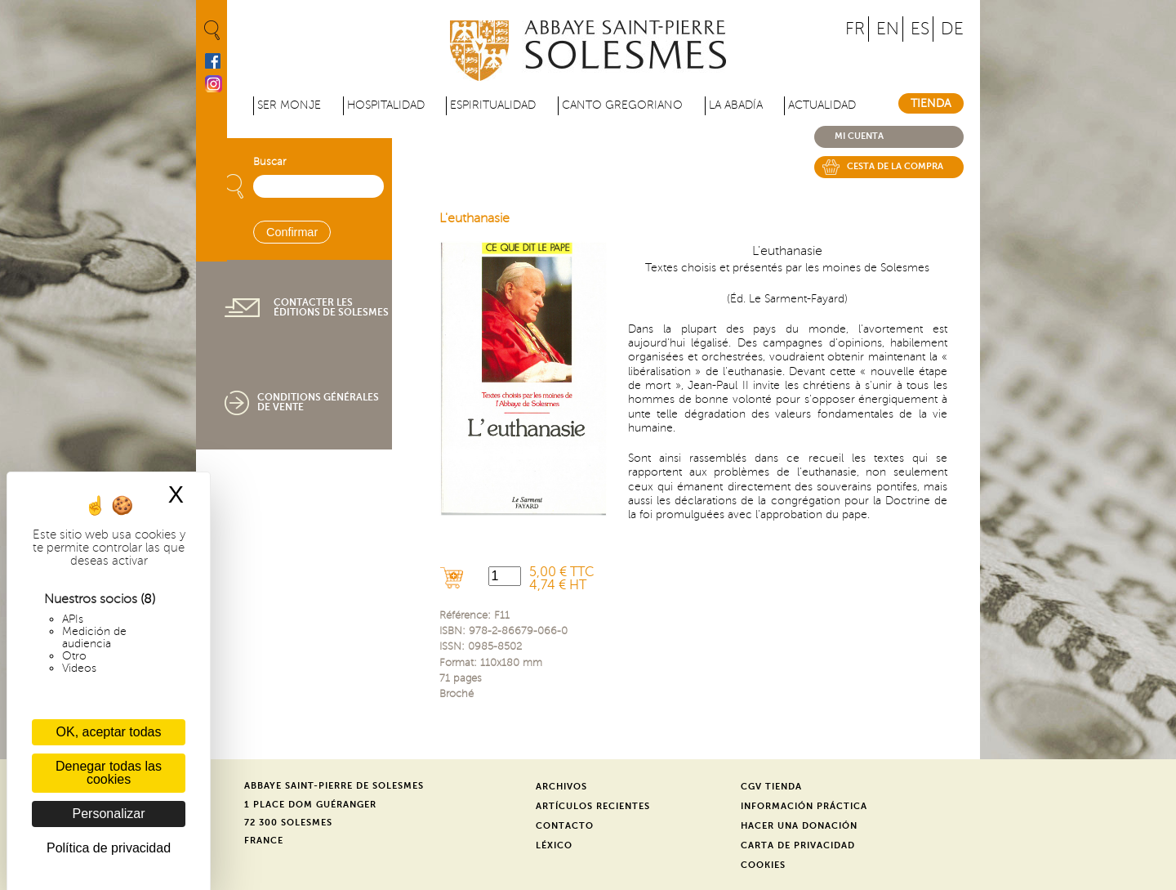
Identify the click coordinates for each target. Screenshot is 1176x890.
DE (952, 29)
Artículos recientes (593, 806)
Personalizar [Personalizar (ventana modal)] (109, 814)
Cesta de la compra (895, 166)
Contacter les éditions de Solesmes (331, 307)
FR (855, 29)
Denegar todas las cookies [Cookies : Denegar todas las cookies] (109, 772)
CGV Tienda (771, 786)
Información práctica (804, 806)
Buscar (269, 162)
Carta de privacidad (798, 845)
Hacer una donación (799, 826)
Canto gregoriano (622, 105)
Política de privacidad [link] (109, 848)
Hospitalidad (386, 105)
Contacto (565, 826)
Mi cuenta (859, 136)
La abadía (736, 105)
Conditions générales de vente (318, 402)
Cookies (763, 865)
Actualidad (822, 105)
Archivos (561, 786)
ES (920, 29)
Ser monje (289, 105)
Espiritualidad (493, 105)
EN (887, 29)
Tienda (931, 103)
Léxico (554, 845)
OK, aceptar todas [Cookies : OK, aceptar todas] (109, 732)
